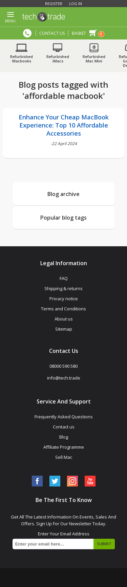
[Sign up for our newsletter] (63, 544)
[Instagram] (72, 481)
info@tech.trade (63, 378)
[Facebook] (37, 481)
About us (64, 319)
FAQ (64, 278)
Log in (75, 3)
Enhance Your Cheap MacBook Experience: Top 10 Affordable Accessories (64, 125)
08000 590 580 (27, 33)
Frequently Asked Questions (64, 417)
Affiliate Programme (63, 447)
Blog (63, 437)
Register (53, 3)
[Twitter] (54, 481)
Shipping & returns (63, 288)
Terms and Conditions (63, 309)
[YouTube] (90, 481)
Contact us (64, 427)
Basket (79, 33)
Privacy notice (63, 299)
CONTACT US (52, 33)
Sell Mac (63, 457)
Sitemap (63, 329)
